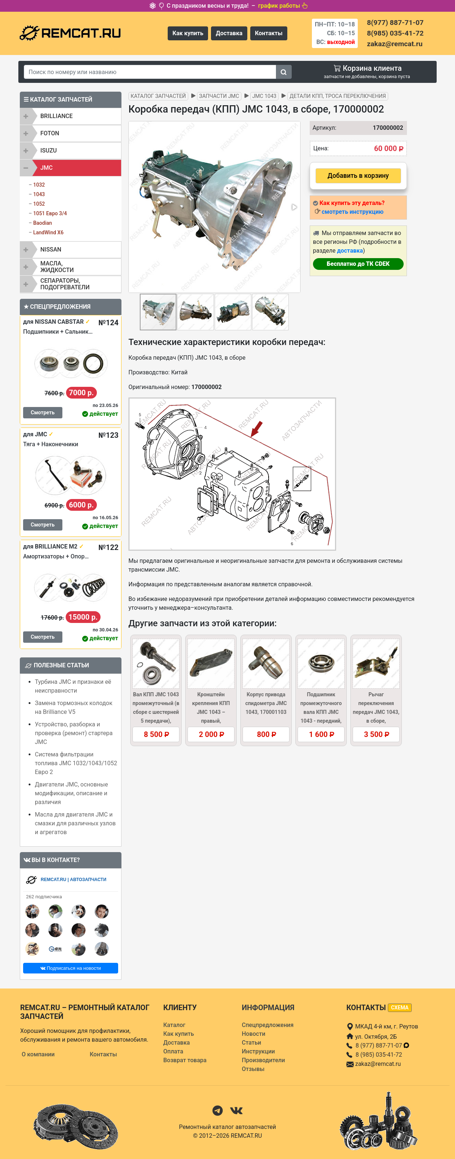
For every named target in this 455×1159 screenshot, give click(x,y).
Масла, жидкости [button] (57, 267)
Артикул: (323, 127)
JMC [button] (46, 167)
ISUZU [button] (48, 150)
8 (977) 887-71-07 (383, 1045)
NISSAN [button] (50, 249)
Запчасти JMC (219, 96)
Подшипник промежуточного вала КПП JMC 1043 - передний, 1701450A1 (321, 712)
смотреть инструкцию (352, 211)
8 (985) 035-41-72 (379, 1054)
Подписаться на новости (70, 968)
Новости (253, 1033)
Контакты (269, 33)
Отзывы (253, 1069)
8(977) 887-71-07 (395, 22)
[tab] (70, 116)
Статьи (251, 1042)
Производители (263, 1060)
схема (400, 1008)
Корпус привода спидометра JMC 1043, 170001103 (266, 703)
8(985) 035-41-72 (395, 33)
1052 (39, 204)
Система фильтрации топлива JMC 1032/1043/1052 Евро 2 (76, 763)
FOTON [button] (49, 133)
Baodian (42, 223)
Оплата (173, 1051)
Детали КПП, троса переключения (338, 96)
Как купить (187, 33)
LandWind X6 (48, 232)
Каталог (174, 1025)
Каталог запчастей (158, 96)
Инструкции (258, 1051)
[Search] (150, 72)
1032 (39, 185)
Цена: (321, 148)
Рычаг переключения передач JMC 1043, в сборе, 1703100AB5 (376, 712)
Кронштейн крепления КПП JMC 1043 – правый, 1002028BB (211, 712)
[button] (294, 207)
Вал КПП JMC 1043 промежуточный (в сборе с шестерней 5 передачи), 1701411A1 (155, 712)
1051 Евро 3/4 (50, 213)
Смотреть (43, 412)
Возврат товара (185, 1060)
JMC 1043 (264, 96)
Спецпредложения (268, 1025)
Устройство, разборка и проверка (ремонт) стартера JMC (74, 733)
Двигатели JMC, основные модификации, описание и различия (71, 793)
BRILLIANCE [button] (56, 116)
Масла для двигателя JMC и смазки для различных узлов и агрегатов (75, 823)
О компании (38, 1054)
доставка (350, 250)
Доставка (229, 33)
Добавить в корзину (358, 175)
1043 (39, 194)
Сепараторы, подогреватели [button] (65, 284)
